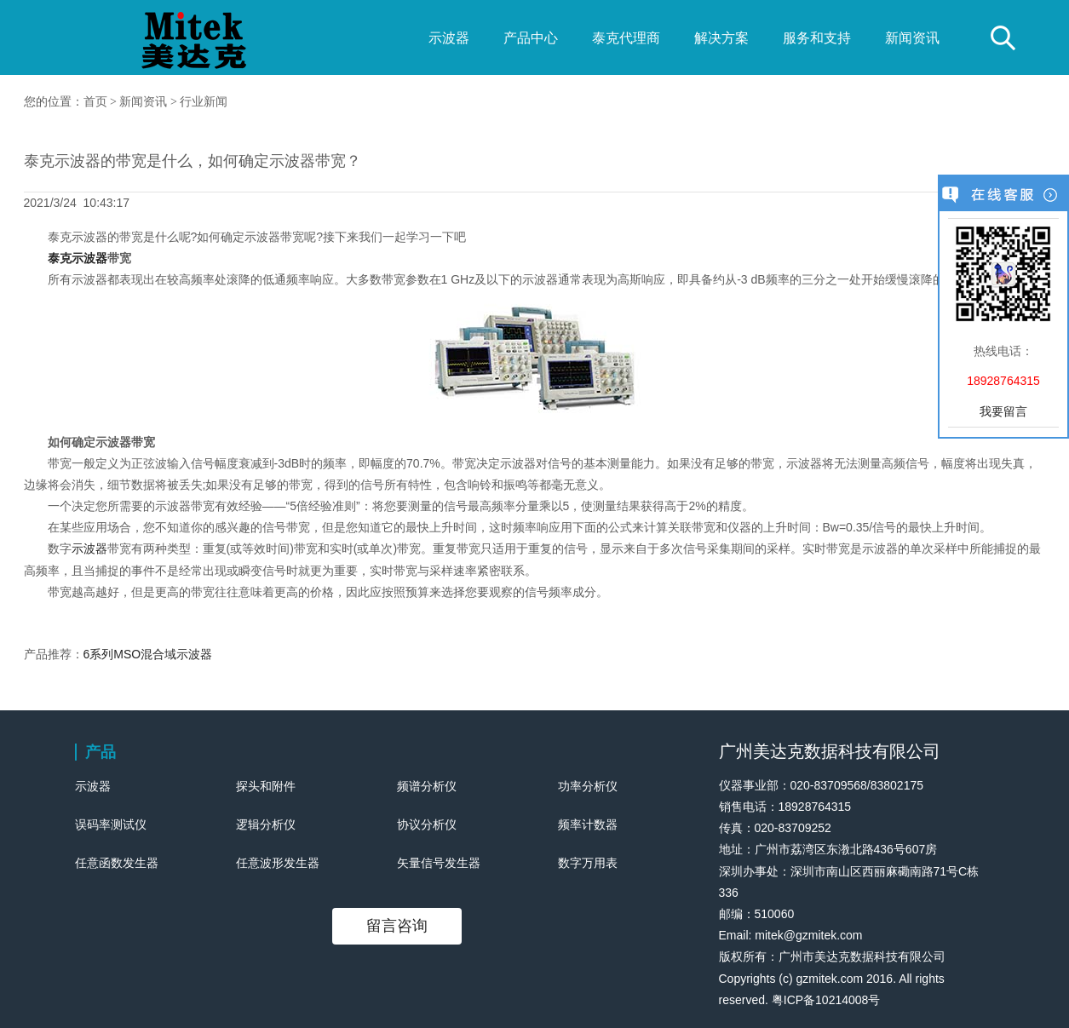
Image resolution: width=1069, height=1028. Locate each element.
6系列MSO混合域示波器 (148, 654)
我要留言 (1003, 411)
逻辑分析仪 (266, 824)
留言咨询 (397, 925)
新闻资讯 (912, 38)
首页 (95, 101)
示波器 (448, 38)
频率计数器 (588, 824)
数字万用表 (588, 863)
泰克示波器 (77, 258)
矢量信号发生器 (438, 863)
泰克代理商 (626, 38)
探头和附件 (266, 786)
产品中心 (530, 38)
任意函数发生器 (116, 863)
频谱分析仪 (427, 786)
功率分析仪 (588, 786)
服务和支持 (817, 38)
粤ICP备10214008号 (826, 1000)
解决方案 (721, 38)
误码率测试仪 (111, 824)
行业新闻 (203, 101)
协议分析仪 (427, 824)
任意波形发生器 (277, 863)
